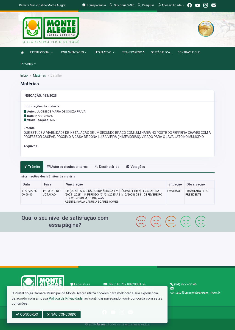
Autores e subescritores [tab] (67, 167)
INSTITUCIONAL (41, 52)
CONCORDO (27, 314)
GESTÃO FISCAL (161, 52)
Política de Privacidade (66, 298)
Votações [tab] (135, 167)
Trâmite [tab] (32, 167)
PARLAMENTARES (74, 52)
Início (24, 75)
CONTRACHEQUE (189, 52)
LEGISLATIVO (104, 52)
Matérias (39, 75)
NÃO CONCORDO (61, 314)
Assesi (101, 324)
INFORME (28, 64)
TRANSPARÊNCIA (133, 52)
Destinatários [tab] (107, 167)
